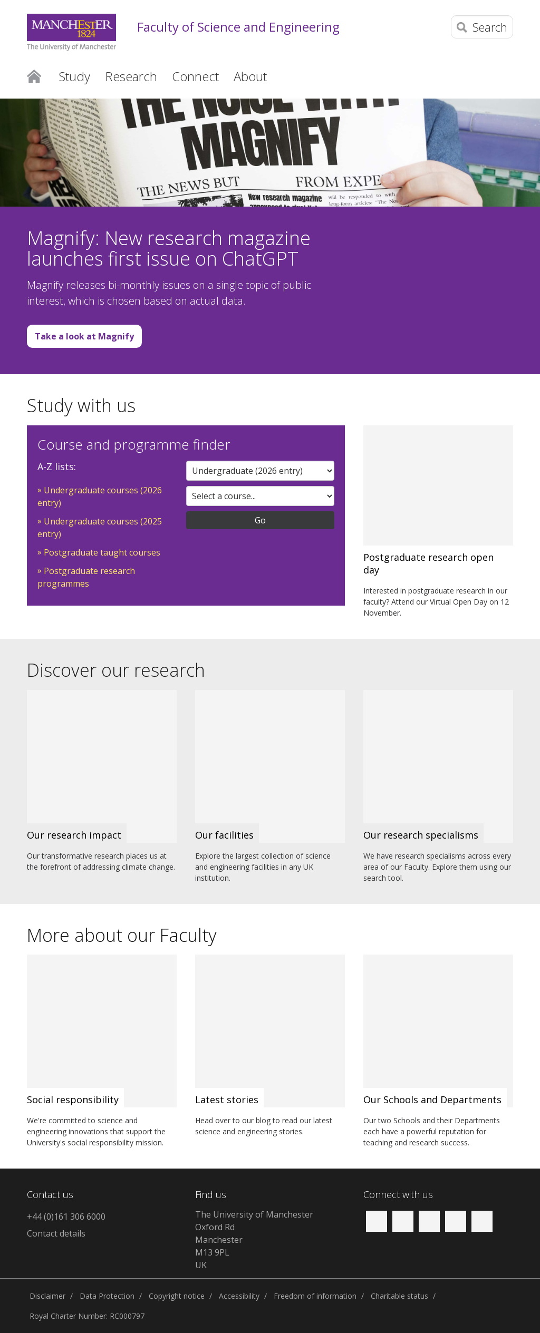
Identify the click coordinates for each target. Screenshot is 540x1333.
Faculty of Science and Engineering (238, 27)
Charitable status (399, 1296)
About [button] (250, 76)
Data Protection (107, 1296)
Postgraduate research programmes (86, 577)
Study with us (81, 405)
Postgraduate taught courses (102, 552)
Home (34, 75)
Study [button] (74, 76)
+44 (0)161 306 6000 (66, 1216)
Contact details (56, 1233)
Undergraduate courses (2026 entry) (99, 496)
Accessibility (239, 1296)
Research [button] (131, 76)
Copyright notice (177, 1296)
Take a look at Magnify (84, 336)
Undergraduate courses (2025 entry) (99, 527)
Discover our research (116, 670)
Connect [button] (195, 76)
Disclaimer (47, 1296)
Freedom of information (315, 1296)
